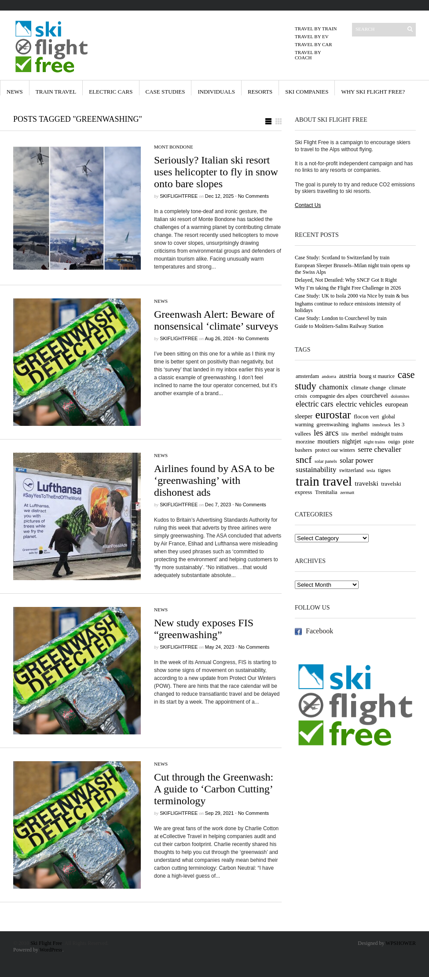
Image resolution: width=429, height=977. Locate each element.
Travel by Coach (308, 55)
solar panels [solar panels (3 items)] (326, 461)
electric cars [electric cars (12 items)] (314, 404)
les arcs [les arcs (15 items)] (326, 432)
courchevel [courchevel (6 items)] (374, 395)
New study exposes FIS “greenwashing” (203, 628)
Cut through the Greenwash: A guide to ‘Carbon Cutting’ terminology (213, 788)
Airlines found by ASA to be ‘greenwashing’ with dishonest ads (214, 480)
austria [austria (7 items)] (347, 375)
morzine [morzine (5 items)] (305, 441)
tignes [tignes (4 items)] (384, 470)
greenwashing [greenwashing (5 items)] (332, 424)
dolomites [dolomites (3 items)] (400, 396)
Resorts (260, 91)
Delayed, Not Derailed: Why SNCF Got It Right (346, 280)
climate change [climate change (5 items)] (368, 387)
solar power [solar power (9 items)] (356, 461)
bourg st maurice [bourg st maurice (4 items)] (377, 376)
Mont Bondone (173, 146)
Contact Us (308, 205)
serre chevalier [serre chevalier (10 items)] (379, 449)
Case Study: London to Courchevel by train (341, 318)
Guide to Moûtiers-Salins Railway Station (339, 326)
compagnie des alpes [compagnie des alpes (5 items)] (334, 395)
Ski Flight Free (46, 943)
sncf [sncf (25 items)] (304, 459)
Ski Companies (306, 91)
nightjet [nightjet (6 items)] (351, 441)
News (15, 91)
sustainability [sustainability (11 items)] (316, 469)
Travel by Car (313, 44)
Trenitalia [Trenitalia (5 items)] (326, 492)
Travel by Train (316, 28)
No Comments (253, 196)
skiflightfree (179, 196)
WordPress (51, 950)
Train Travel (56, 91)
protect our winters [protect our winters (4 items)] (335, 450)
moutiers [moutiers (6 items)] (328, 441)
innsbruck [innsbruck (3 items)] (381, 424)
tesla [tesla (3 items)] (371, 470)
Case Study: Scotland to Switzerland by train (342, 257)
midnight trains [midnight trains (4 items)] (386, 434)
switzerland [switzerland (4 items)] (351, 470)
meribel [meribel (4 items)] (360, 434)
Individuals (216, 91)
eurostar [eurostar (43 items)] (333, 415)
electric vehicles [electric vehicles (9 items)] (359, 404)
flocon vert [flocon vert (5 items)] (366, 416)
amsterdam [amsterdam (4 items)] (307, 376)
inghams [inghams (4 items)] (361, 424)
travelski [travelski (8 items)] (366, 483)
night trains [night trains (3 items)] (374, 441)
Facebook (319, 631)
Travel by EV (312, 36)
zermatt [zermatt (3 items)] (347, 492)
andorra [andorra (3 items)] (329, 376)
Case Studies (165, 91)
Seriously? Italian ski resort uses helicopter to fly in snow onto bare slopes (216, 171)
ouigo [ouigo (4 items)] (394, 442)
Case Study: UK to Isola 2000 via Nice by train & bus (352, 296)
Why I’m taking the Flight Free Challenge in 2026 (348, 288)
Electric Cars (110, 91)
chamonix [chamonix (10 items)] (333, 387)
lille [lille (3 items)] (345, 434)
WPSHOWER (400, 943)
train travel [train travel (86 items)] (324, 481)
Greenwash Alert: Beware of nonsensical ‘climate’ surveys (216, 320)
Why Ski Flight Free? (373, 91)
